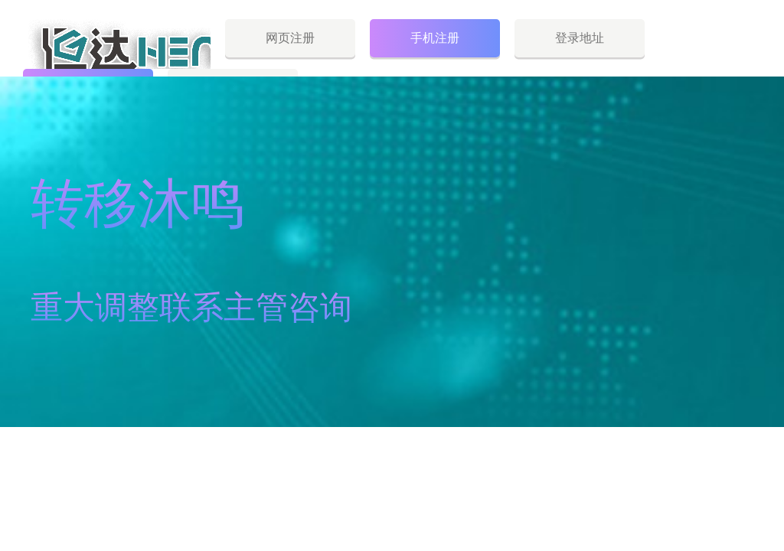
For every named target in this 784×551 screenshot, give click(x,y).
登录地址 (579, 37)
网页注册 (290, 37)
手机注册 (434, 37)
